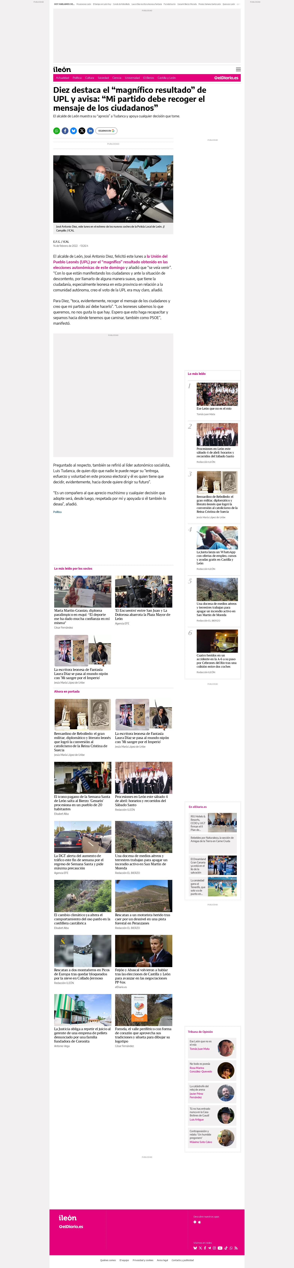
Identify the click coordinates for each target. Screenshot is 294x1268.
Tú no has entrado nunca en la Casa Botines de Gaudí (200, 1112)
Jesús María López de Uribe (69, 682)
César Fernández (63, 627)
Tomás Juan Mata (206, 414)
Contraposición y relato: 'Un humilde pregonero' (200, 1134)
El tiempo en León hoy (102, 4)
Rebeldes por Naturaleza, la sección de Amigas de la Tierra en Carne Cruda (212, 839)
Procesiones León (83, 4)
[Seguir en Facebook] (205, 1248)
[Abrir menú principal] (238, 69)
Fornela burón (170, 4)
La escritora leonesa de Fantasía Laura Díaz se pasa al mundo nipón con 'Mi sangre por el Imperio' (81, 674)
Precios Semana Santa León (210, 4)
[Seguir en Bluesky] (195, 1248)
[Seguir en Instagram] (214, 1248)
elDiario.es (121, 987)
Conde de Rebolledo (121, 4)
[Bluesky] (73, 130)
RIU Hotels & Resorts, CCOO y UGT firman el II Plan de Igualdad (198, 823)
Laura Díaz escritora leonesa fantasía (147, 4)
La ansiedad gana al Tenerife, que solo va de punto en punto (198, 887)
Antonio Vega (62, 1046)
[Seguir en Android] (195, 1222)
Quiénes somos (108, 1260)
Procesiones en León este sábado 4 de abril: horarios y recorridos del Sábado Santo (141, 801)
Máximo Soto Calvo (201, 1142)
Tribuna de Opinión (200, 1031)
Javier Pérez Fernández (196, 1095)
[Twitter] (82, 130)
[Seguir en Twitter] (200, 1248)
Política (77, 77)
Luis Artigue (197, 1119)
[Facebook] (65, 130)
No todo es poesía (200, 1063)
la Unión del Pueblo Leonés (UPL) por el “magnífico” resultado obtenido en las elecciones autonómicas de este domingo (110, 262)
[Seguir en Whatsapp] (231, 1248)
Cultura (89, 77)
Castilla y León (167, 77)
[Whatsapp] (56, 130)
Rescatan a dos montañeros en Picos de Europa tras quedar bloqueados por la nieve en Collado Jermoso (82, 974)
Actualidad (62, 77)
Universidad (132, 77)
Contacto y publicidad (183, 1260)
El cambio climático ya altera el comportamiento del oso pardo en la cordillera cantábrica (82, 919)
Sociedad (103, 77)
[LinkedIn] (90, 130)
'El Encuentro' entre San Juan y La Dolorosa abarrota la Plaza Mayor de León (142, 615)
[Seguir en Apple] (199, 1222)
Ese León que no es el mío (214, 408)
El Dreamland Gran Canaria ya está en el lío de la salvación (198, 865)
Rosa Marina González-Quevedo (201, 1069)
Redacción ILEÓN (125, 809)
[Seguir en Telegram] (209, 1248)
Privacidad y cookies (143, 1260)
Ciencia (116, 77)
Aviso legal (162, 1260)
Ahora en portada (67, 691)
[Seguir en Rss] (236, 1248)
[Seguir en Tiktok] (226, 1248)
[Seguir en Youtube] (220, 1248)
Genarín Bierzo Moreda (187, 4)
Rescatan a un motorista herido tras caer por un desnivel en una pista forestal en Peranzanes (142, 919)
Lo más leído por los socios (73, 568)
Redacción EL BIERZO (127, 872)
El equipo (124, 1260)
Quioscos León (229, 4)
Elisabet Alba (61, 813)
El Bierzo (148, 77)
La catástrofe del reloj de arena (199, 1088)
